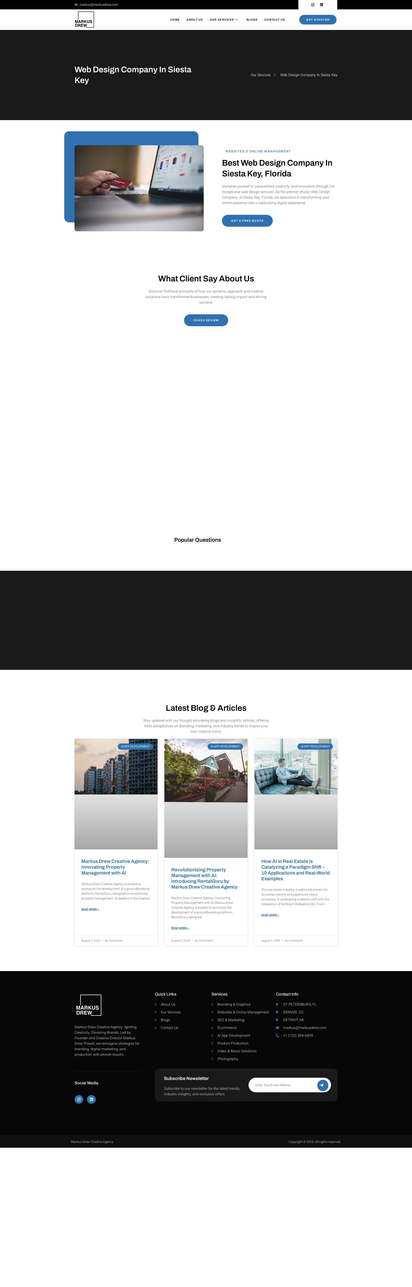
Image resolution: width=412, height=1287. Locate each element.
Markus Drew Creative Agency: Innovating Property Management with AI (115, 867)
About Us (195, 19)
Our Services (224, 19)
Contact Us (274, 19)
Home (175, 19)
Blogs (252, 19)
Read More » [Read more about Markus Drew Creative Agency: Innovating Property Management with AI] (90, 909)
